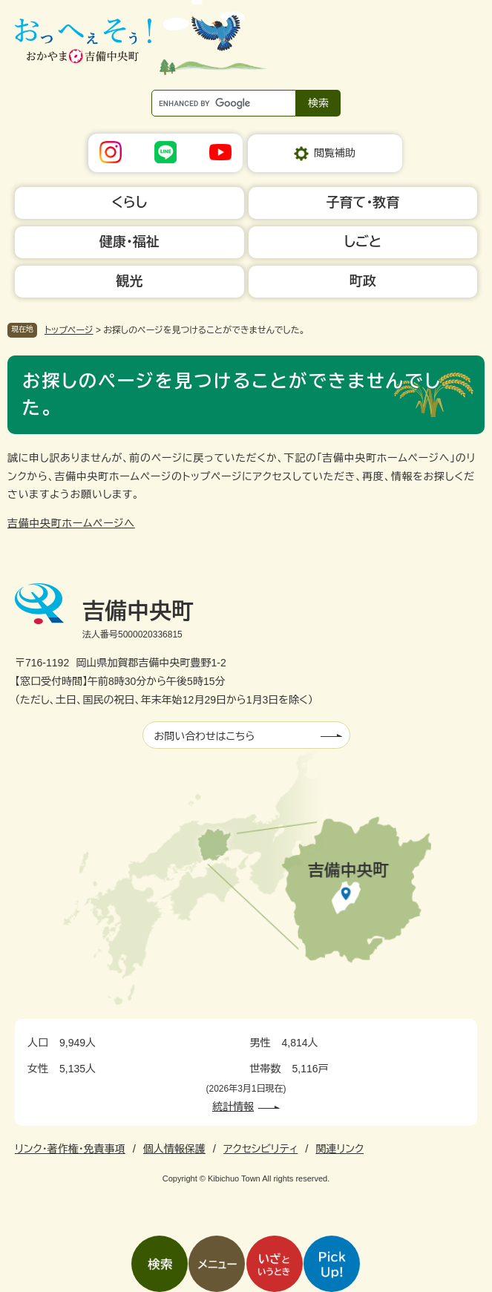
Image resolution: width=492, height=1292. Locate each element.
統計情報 (233, 1106)
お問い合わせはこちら (204, 736)
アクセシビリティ (260, 1149)
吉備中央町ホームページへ (71, 523)
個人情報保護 (174, 1149)
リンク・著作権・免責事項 (70, 1149)
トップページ (69, 330)
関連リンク (339, 1149)
